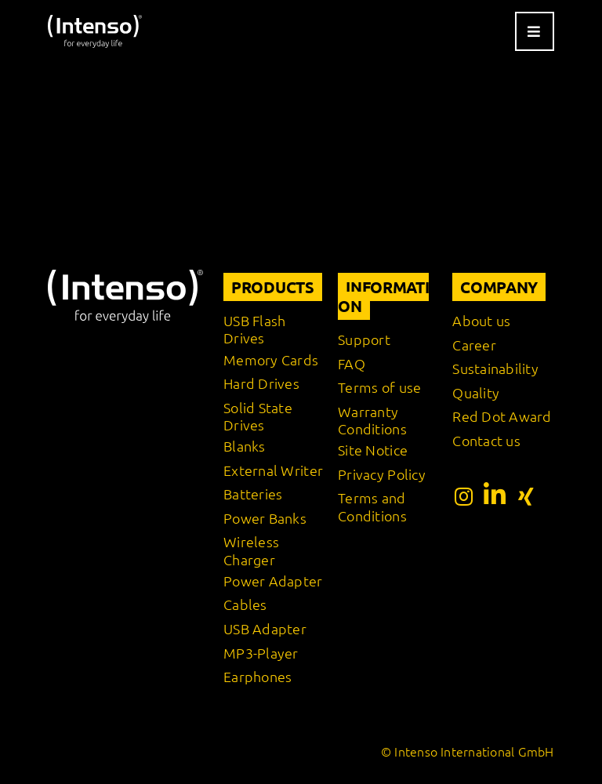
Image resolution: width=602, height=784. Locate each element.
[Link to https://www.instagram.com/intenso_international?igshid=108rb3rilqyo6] (464, 496)
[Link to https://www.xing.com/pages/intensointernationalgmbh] (526, 496)
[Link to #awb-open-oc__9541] (534, 31)
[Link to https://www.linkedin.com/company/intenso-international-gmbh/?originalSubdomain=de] (495, 494)
